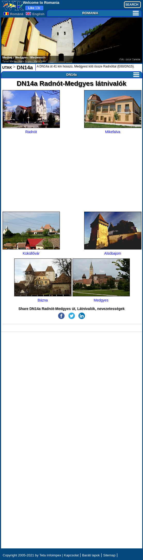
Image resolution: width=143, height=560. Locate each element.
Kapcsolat (71, 555)
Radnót (31, 112)
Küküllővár (31, 233)
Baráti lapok (91, 555)
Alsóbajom (112, 233)
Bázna (43, 280)
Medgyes (101, 280)
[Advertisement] (71, 173)
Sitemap (109, 555)
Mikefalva (112, 112)
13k (34, 8)
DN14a (24, 67)
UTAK (7, 67)
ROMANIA (110, 13)
